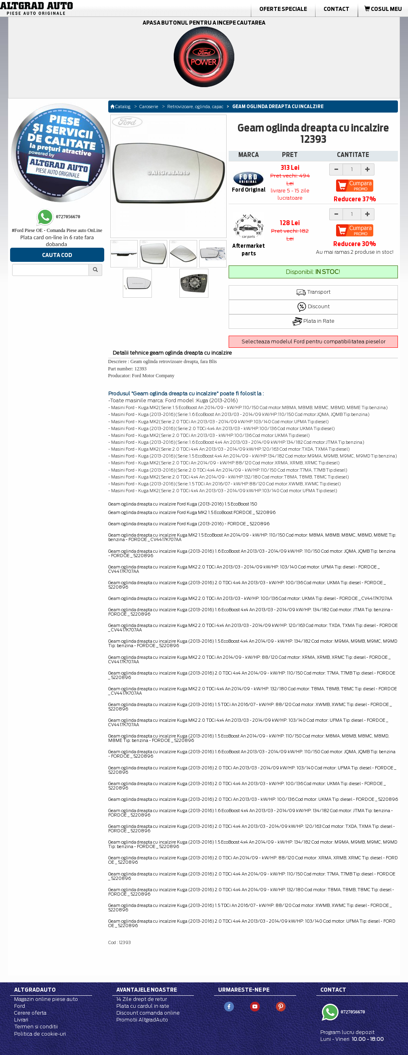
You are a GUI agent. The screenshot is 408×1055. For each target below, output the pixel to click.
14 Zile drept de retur (141, 999)
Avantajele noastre (146, 989)
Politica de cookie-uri (40, 1034)
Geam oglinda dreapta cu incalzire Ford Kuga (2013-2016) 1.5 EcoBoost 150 (182, 503)
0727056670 (352, 1012)
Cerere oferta (30, 1013)
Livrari (21, 1020)
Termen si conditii (36, 1027)
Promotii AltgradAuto (142, 1020)
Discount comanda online (148, 1013)
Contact (336, 9)
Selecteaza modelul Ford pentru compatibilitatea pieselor (313, 341)
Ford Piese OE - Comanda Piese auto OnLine (57, 230)
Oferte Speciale (283, 9)
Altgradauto (35, 989)
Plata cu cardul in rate (142, 1006)
